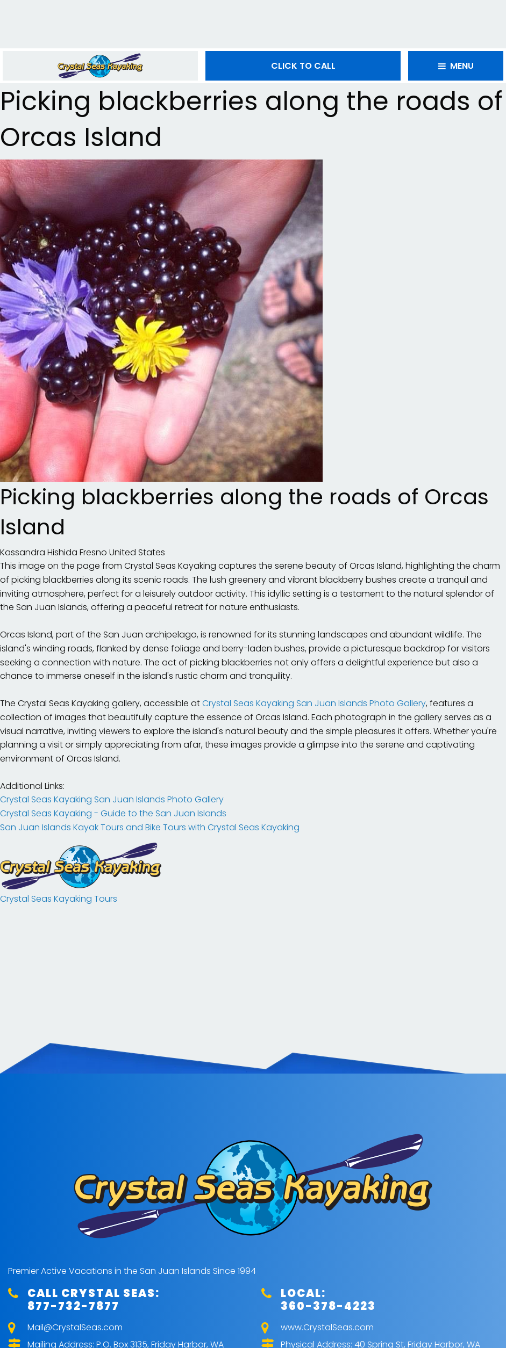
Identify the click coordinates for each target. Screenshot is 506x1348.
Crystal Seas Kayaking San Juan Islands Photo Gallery (314, 703)
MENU (456, 66)
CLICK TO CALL (303, 66)
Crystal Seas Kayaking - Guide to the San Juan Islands (113, 813)
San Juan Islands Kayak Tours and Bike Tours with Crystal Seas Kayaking (150, 827)
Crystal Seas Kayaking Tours (58, 899)
